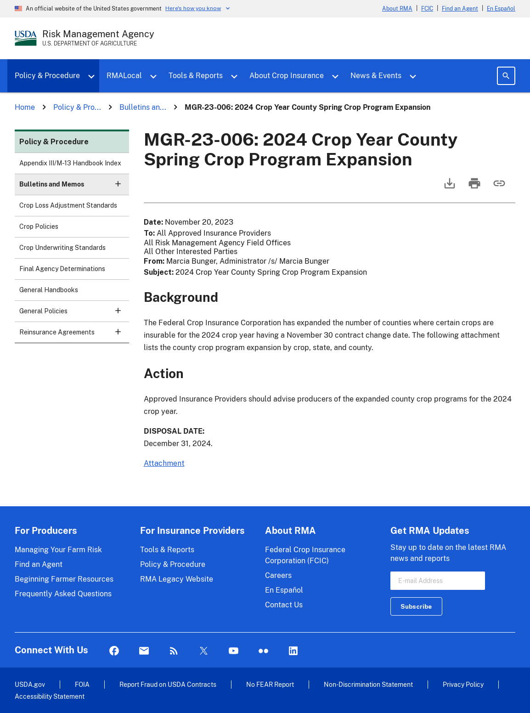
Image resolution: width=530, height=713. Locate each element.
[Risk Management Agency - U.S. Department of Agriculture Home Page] (98, 38)
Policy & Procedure (47, 75)
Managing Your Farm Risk (58, 549)
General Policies (74, 314)
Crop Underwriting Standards (62, 247)
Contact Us (284, 604)
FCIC (427, 9)
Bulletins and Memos (74, 187)
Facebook (114, 651)
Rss (174, 651)
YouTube (233, 651)
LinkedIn (293, 651)
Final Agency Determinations (62, 268)
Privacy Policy (463, 684)
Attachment (164, 463)
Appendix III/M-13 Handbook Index (70, 163)
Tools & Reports (196, 75)
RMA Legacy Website (176, 579)
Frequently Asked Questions (63, 593)
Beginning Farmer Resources (64, 579)
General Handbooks (48, 290)
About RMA (397, 9)
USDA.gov (30, 684)
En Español (501, 9)
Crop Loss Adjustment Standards (68, 205)
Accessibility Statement (50, 696)
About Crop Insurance (286, 75)
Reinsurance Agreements (74, 335)
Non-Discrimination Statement (368, 684)
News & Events (375, 75)
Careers (278, 575)
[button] (118, 183)
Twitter (203, 651)
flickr (263, 651)
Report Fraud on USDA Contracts (167, 684)
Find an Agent (460, 9)
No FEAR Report (270, 684)
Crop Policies (38, 226)
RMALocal (124, 75)
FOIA (82, 684)
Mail (144, 651)
